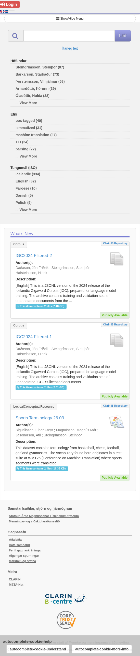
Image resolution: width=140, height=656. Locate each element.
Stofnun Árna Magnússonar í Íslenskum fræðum (44, 516)
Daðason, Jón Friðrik (32, 268)
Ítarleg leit (70, 48)
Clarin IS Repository (115, 243)
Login (8, 4)
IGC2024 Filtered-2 (34, 255)
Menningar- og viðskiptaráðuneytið (34, 521)
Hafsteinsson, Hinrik (31, 273)
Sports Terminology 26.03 (40, 418)
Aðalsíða (15, 539)
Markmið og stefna (22, 561)
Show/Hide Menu (69, 18)
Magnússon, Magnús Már (76, 430)
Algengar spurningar (24, 556)
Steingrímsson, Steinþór (71, 268)
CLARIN (14, 579)
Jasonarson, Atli (28, 435)
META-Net (16, 585)
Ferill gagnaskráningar (25, 550)
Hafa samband (19, 545)
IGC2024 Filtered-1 (34, 336)
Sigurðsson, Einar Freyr (34, 430)
